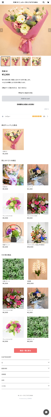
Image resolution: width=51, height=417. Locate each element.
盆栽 (3, 380)
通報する (46, 109)
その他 (4, 386)
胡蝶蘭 (4, 374)
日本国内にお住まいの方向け (25, 104)
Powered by (25, 398)
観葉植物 (4, 368)
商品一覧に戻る (25, 351)
